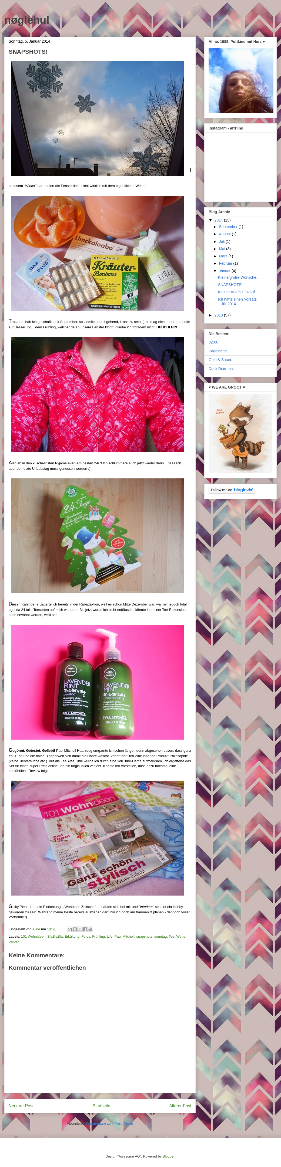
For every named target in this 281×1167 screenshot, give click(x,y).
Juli (222, 241)
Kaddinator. (218, 351)
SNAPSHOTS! (230, 285)
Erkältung (72, 936)
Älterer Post (180, 1106)
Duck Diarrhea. (221, 368)
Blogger (169, 1156)
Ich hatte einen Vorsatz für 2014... (237, 301)
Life (109, 936)
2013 (219, 315)
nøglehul (26, 20)
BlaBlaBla (55, 936)
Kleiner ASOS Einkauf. (237, 292)
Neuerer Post (21, 1106)
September (228, 226)
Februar (226, 263)
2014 (219, 220)
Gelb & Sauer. (220, 360)
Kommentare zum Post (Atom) (109, 1123)
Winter (14, 942)
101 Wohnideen (33, 936)
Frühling (98, 936)
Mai (222, 249)
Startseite (101, 1106)
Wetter (181, 936)
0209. (213, 342)
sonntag (160, 936)
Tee (171, 936)
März (223, 256)
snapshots (144, 936)
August (225, 234)
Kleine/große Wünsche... (238, 277)
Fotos (85, 936)
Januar (225, 271)
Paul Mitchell (125, 936)
